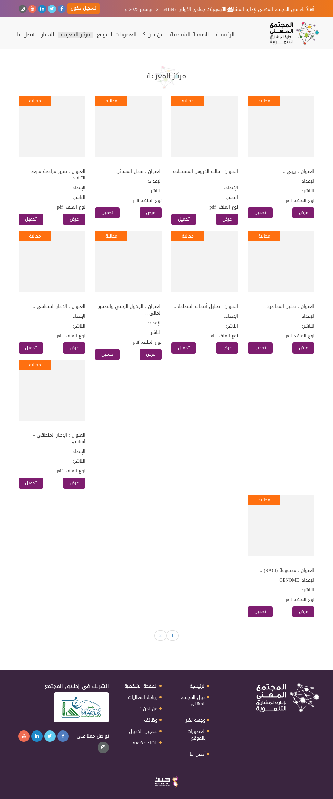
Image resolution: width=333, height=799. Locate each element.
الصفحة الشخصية (189, 35)
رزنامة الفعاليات (143, 697)
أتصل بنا (26, 35)
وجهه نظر (196, 720)
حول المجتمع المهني (193, 700)
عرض (303, 212)
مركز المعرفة (75, 35)
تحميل (260, 212)
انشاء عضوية (145, 743)
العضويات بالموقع (117, 35)
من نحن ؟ (153, 35)
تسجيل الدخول (143, 731)
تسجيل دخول (83, 8)
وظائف (151, 720)
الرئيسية (225, 35)
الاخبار (47, 35)
